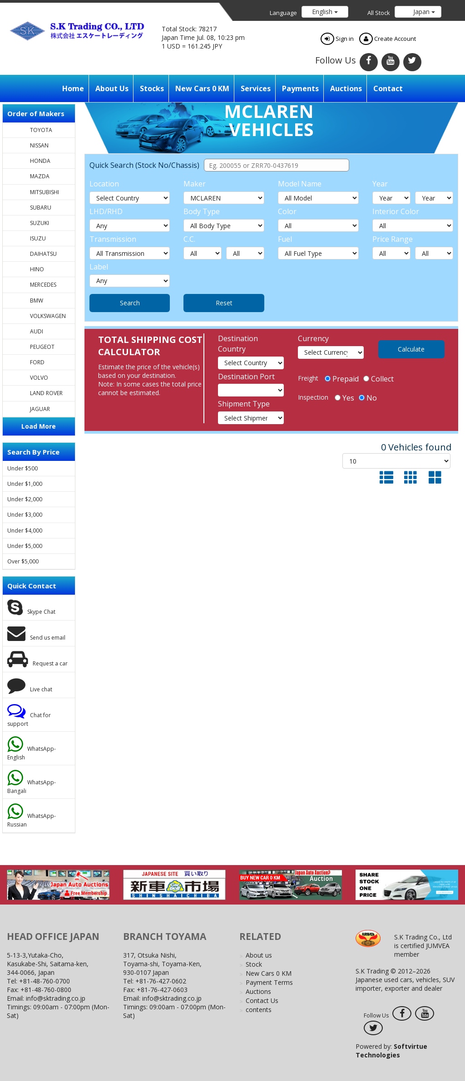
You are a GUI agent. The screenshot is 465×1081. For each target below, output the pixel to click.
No (368, 398)
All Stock (378, 13)
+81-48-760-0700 (44, 981)
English (325, 11)
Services (256, 88)
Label (98, 267)
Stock (254, 964)
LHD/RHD (106, 211)
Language (283, 13)
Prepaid (342, 379)
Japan (423, 11)
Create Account (387, 38)
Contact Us (262, 1000)
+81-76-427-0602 (160, 981)
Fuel (285, 239)
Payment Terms (269, 982)
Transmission (112, 239)
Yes (344, 398)
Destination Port (246, 377)
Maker (194, 184)
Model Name (300, 184)
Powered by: (391, 1050)
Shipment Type (244, 404)
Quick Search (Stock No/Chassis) (144, 165)
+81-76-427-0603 (162, 989)
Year (380, 184)
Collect (378, 379)
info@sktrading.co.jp (55, 998)
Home (73, 88)
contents (259, 1009)
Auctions (346, 88)
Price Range (392, 239)
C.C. (189, 239)
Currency (313, 338)
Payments (300, 88)
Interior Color (395, 211)
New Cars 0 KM (202, 88)
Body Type (201, 211)
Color (287, 211)
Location (104, 184)
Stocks (152, 88)
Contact (388, 88)
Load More (38, 426)
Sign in (337, 38)
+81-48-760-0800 (45, 989)
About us (112, 88)
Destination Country (238, 343)
